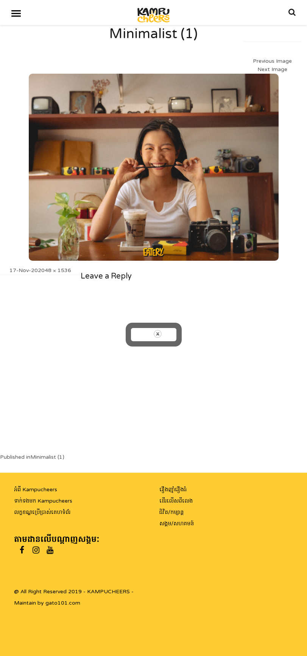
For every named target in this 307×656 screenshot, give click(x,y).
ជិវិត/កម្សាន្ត (171, 512)
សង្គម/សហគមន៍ (176, 523)
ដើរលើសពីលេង (176, 501)
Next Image (272, 69)
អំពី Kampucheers (35, 489)
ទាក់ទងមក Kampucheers (43, 501)
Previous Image (272, 61)
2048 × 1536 (54, 270)
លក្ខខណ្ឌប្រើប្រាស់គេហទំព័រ (42, 512)
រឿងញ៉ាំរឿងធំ (173, 489)
